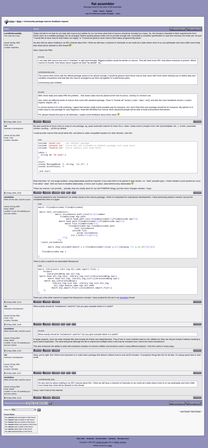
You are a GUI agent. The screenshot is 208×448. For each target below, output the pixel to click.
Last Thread (185, 411)
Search (101, 11)
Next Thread (196, 411)
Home (95, 11)
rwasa (110, 445)
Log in (118, 13)
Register (109, 11)
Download (90, 438)
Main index (81, 438)
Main (19, 21)
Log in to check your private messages (99, 13)
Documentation (101, 438)
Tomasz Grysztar (102, 442)
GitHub (116, 442)
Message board (123, 438)
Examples (112, 438)
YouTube (123, 442)
